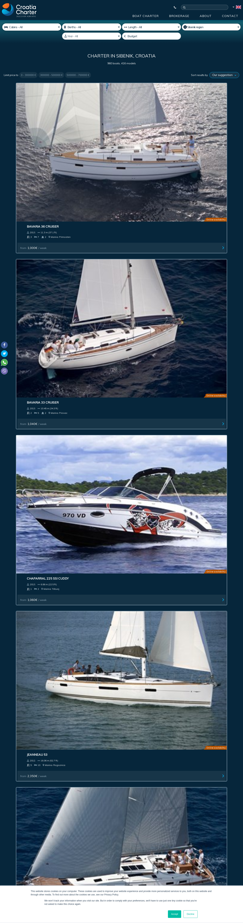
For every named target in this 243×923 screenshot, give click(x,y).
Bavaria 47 (16, 641)
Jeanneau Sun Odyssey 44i (88, 641)
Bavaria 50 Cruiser (23, 197)
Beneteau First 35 (22, 274)
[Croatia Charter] (19, 10)
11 (147, 759)
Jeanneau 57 (17, 421)
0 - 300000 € (28, 75)
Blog (181, 787)
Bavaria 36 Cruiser (23, 124)
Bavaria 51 (76, 421)
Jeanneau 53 (197, 124)
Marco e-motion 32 (83, 568)
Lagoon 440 (136, 641)
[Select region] (211, 27)
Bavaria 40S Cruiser (203, 197)
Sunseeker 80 (198, 348)
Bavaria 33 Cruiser (83, 124)
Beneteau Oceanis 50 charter (84, 199)
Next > (163, 759)
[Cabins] (31, 27)
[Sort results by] (224, 75)
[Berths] (91, 27)
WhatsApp (9, 861)
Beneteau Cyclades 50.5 (147, 568)
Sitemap (227, 787)
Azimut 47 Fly (18, 495)
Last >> (175, 759)
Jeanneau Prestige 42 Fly (88, 495)
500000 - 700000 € (78, 75)
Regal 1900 (136, 274)
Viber (5, 865)
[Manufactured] (91, 36)
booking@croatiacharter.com (21, 872)
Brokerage (179, 16)
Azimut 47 (195, 421)
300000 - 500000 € (51, 75)
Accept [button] (174, 914)
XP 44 (131, 197)
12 (154, 759)
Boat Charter (145, 16)
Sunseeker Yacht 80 (203, 274)
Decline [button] (190, 914)
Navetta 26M (198, 715)
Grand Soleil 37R (21, 568)
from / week (21, 145)
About (206, 16)
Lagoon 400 (196, 495)
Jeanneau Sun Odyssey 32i (28, 715)
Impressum (137, 787)
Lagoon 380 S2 (139, 348)
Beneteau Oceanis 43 (204, 641)
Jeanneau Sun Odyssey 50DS (210, 568)
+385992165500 (18, 856)
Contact (230, 16)
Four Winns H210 (81, 274)
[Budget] (151, 36)
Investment (78, 787)
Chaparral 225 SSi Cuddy (148, 124)
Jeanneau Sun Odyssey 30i (88, 715)
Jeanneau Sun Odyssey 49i (28, 348)
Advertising (107, 787)
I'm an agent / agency (96, 839)
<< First (68, 759)
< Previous (82, 759)
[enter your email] (110, 829)
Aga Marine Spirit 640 (145, 715)
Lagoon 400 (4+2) (81, 348)
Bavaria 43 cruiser (143, 495)
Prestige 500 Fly (140, 421)
